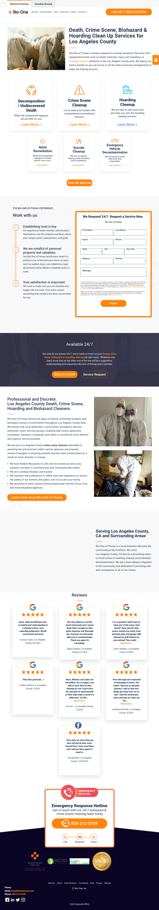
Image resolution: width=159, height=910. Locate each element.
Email (85, 239)
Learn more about (36, 497)
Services (34, 12)
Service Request (94, 374)
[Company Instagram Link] (23, 899)
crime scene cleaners (55, 445)
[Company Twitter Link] (18, 899)
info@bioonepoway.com (22, 891)
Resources (64, 12)
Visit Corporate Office (79, 904)
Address (86, 258)
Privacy (99, 883)
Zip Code (130, 249)
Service (118, 258)
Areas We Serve (46, 12)
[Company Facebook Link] (7, 899)
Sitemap (107, 883)
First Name (87, 230)
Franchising (83, 883)
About (56, 12)
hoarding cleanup (78, 61)
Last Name (121, 230)
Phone (118, 239)
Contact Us (82, 12)
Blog (92, 883)
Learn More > (31, 124)
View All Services (79, 183)
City (106, 249)
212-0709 (19, 894)
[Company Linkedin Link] (13, 899)
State (84, 249)
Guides (73, 12)
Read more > (126, 643)
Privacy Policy (131, 287)
